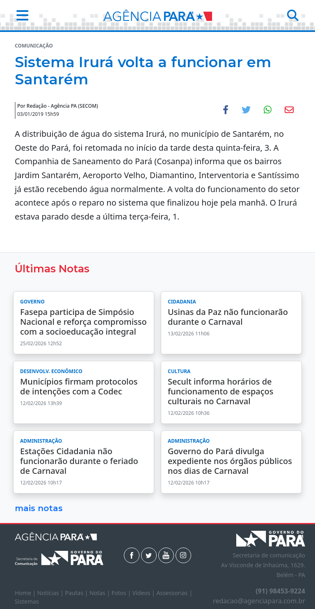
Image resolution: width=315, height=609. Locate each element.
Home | (26, 593)
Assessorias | (174, 593)
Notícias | (51, 593)
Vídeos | (144, 593)
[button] (20, 15)
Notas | (100, 593)
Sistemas (27, 601)
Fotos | (122, 593)
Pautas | (77, 593)
